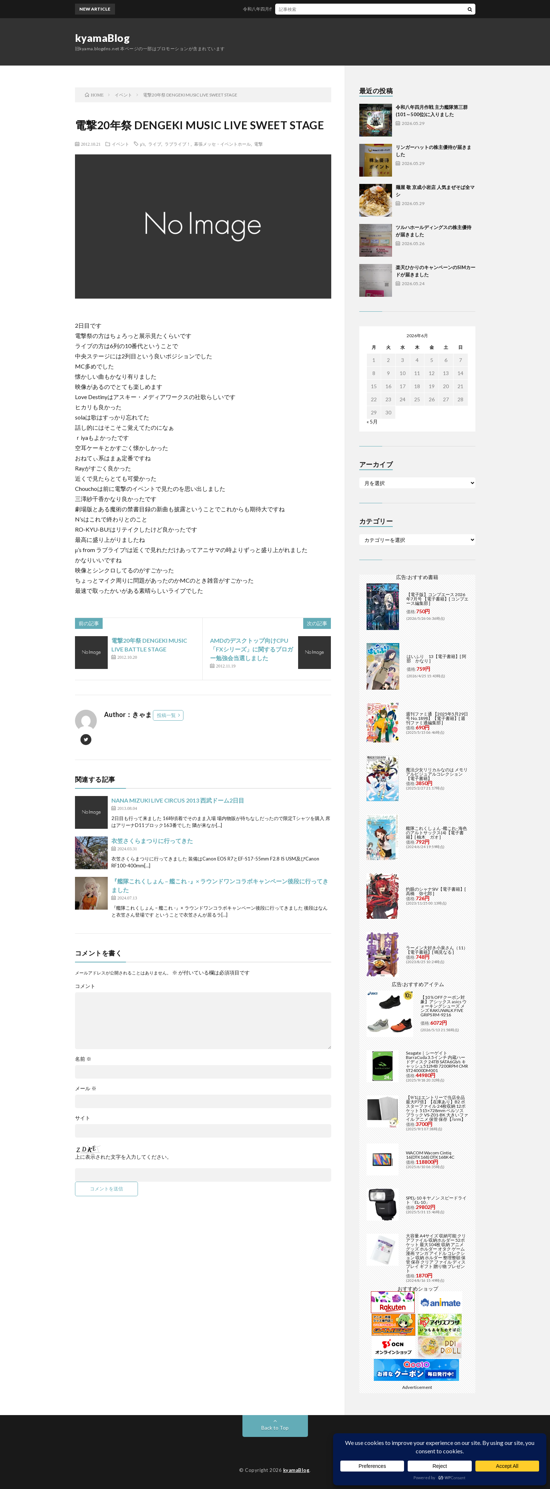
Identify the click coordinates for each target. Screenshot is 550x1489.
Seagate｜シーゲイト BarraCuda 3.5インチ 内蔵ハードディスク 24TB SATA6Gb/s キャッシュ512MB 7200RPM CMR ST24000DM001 (437, 1061)
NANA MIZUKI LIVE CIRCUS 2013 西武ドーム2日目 (177, 800)
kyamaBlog (102, 38)
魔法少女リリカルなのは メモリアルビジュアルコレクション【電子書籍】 (437, 774)
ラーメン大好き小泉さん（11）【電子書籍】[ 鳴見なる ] (437, 950)
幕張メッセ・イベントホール (222, 144)
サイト (82, 1117)
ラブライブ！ (178, 144)
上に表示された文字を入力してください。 (123, 1156)
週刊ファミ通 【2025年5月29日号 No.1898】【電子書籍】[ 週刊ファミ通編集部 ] (437, 718)
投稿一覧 (166, 715)
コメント (85, 986)
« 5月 (372, 421)
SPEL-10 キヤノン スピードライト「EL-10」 (436, 1200)
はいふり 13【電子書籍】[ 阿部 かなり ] (436, 658)
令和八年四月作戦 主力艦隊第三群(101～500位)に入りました (309, 9)
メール (85, 1088)
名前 (83, 1058)
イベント (120, 144)
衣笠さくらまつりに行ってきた (152, 840)
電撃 (258, 144)
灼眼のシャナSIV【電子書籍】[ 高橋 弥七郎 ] (436, 891)
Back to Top (275, 1428)
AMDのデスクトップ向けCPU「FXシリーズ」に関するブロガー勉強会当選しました (251, 649)
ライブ (154, 144)
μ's (142, 144)
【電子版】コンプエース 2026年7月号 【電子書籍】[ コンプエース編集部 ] (437, 599)
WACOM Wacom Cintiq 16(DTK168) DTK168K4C (430, 1155)
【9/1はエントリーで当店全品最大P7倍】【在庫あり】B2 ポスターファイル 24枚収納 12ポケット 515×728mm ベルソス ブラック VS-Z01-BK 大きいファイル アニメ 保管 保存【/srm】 (437, 1108)
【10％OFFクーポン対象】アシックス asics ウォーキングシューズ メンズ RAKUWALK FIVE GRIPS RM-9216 (443, 1005)
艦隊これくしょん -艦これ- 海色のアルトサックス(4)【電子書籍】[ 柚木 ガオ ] (436, 833)
